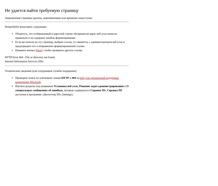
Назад (39, 50)
